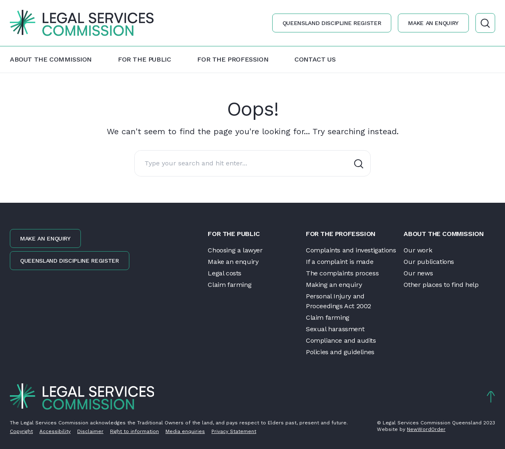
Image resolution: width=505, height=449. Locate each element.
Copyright (21, 431)
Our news (418, 273)
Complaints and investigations (351, 250)
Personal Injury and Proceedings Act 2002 (338, 301)
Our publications (429, 262)
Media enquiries (185, 431)
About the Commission (51, 59)
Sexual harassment (335, 329)
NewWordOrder (426, 429)
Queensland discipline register (331, 23)
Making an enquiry (334, 285)
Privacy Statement (233, 431)
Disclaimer (90, 431)
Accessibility (55, 431)
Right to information (134, 431)
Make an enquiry (433, 23)
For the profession (232, 59)
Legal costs (224, 273)
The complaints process (342, 273)
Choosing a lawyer (235, 250)
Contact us (314, 59)
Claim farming (229, 285)
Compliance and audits (341, 340)
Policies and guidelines (340, 352)
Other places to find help (441, 285)
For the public (144, 59)
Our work (418, 250)
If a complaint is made (339, 262)
